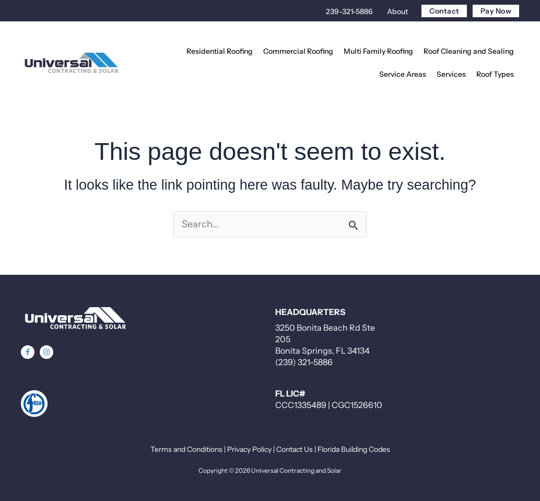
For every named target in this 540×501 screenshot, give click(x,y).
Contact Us (294, 449)
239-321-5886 (349, 11)
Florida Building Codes (354, 449)
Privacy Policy (249, 449)
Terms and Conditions (186, 449)
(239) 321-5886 (304, 362)
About (397, 11)
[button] (27, 352)
